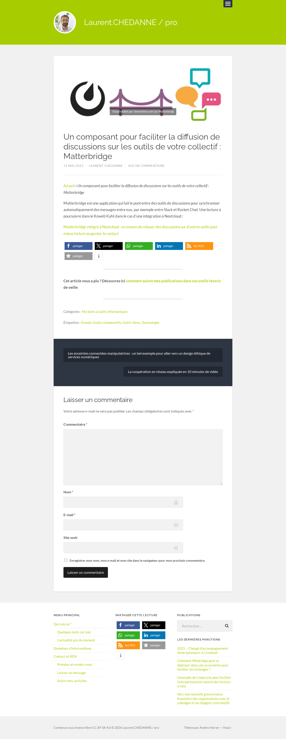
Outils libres (131, 322)
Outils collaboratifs (107, 322)
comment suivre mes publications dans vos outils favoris (173, 280)
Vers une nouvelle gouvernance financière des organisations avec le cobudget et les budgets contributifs (203, 698)
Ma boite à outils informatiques (105, 311)
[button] (79, 246)
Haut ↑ (227, 727)
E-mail (69, 514)
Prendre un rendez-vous (74, 664)
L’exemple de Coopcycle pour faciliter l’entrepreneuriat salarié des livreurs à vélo (204, 681)
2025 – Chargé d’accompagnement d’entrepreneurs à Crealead (202, 650)
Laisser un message (71, 672)
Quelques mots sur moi (74, 632)
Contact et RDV (65, 656)
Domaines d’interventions (72, 648)
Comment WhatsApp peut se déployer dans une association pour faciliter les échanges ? (203, 665)
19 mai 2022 (73, 166)
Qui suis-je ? (62, 624)
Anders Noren (209, 727)
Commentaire (75, 424)
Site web (70, 537)
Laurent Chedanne (106, 166)
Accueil (69, 186)
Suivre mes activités (72, 680)
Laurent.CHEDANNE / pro (130, 22)
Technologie (150, 322)
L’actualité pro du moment (76, 640)
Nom (68, 492)
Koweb (86, 322)
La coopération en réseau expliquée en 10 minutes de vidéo (173, 371)
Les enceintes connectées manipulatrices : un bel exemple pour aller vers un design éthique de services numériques (139, 355)
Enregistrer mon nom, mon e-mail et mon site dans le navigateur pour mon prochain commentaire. (137, 560)
